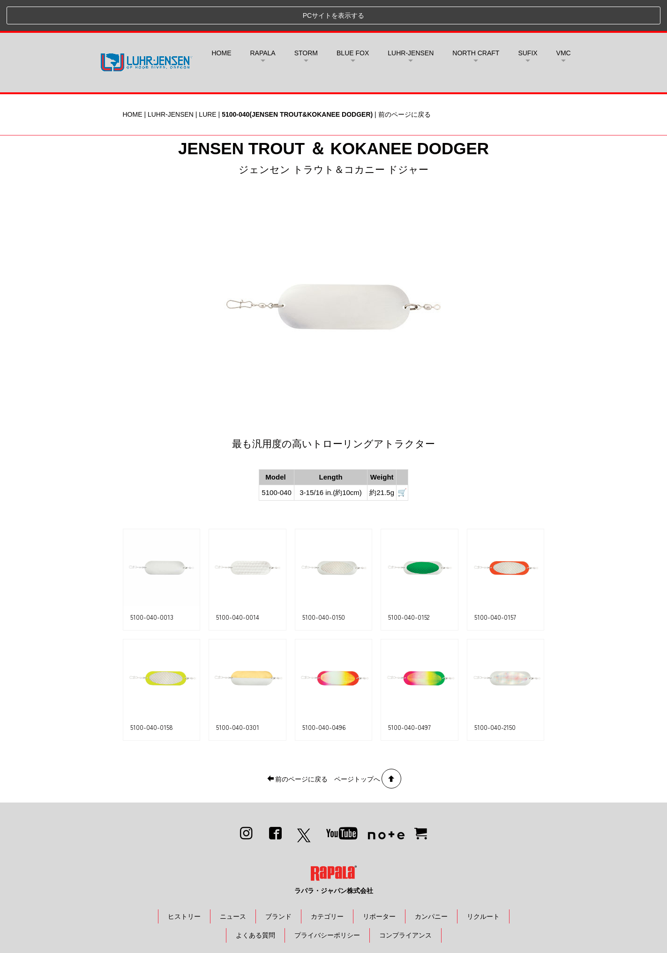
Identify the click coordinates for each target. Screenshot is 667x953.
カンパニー (431, 885)
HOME (222, 22)
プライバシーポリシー (327, 904)
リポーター (379, 885)
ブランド (278, 885)
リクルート (483, 885)
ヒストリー (184, 885)
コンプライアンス (405, 904)
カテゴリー (327, 885)
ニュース (233, 885)
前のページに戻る (404, 83)
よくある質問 (255, 904)
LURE (207, 83)
